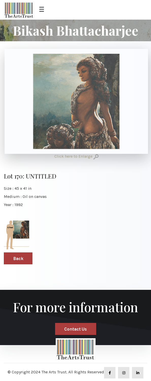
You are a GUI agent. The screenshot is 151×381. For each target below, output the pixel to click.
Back (18, 258)
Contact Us (75, 329)
